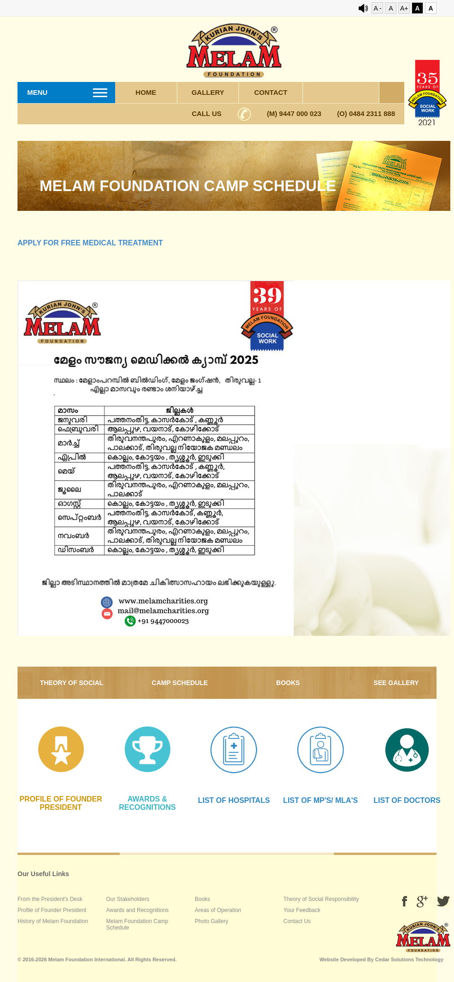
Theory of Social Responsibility (72, 689)
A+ (404, 8)
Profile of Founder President (51, 910)
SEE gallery (396, 682)
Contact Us (297, 921)
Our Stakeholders (127, 899)
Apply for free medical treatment (90, 243)
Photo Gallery (211, 921)
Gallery (208, 92)
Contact (270, 92)
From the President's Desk (49, 899)
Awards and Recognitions (137, 910)
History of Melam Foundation (52, 921)
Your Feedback (302, 910)
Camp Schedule (180, 682)
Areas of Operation (218, 910)
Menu (37, 92)
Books (288, 682)
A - (377, 8)
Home (145, 92)
